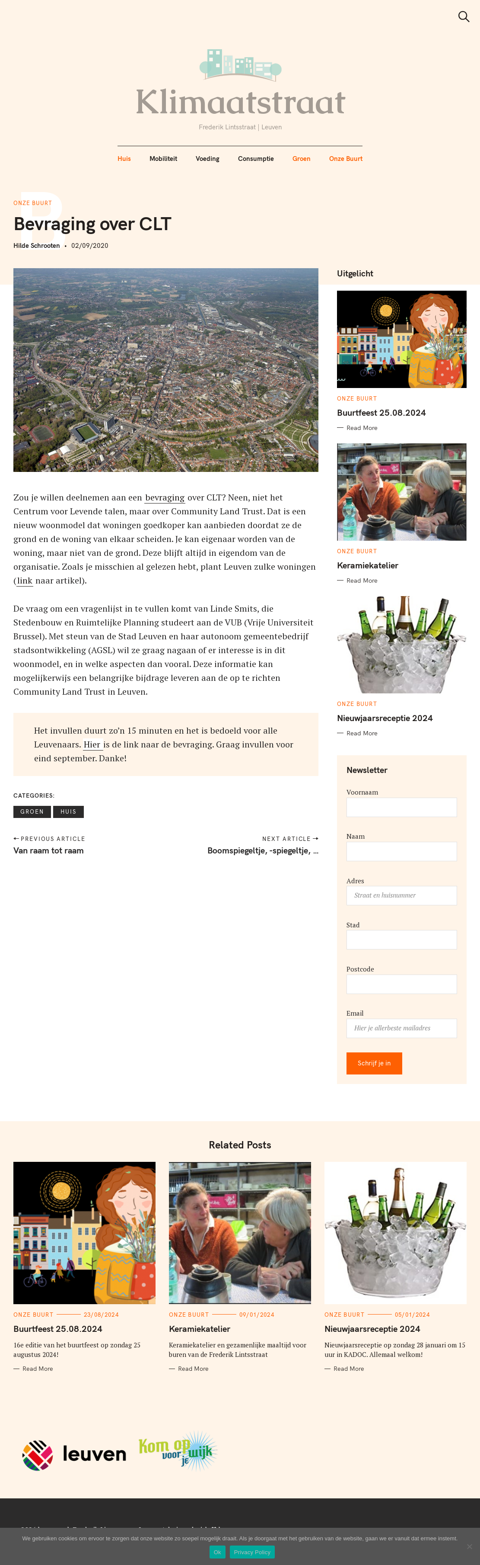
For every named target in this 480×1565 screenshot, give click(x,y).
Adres (355, 880)
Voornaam (362, 792)
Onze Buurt (345, 158)
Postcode (360, 969)
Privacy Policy (252, 1552)
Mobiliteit (163, 158)
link (24, 580)
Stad (353, 924)
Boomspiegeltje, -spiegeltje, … (262, 850)
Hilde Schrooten (36, 245)
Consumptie (256, 158)
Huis (124, 158)
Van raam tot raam (48, 850)
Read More (362, 428)
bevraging (164, 497)
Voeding (207, 158)
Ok (217, 1552)
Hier (93, 744)
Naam (355, 836)
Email (355, 1013)
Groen (301, 158)
